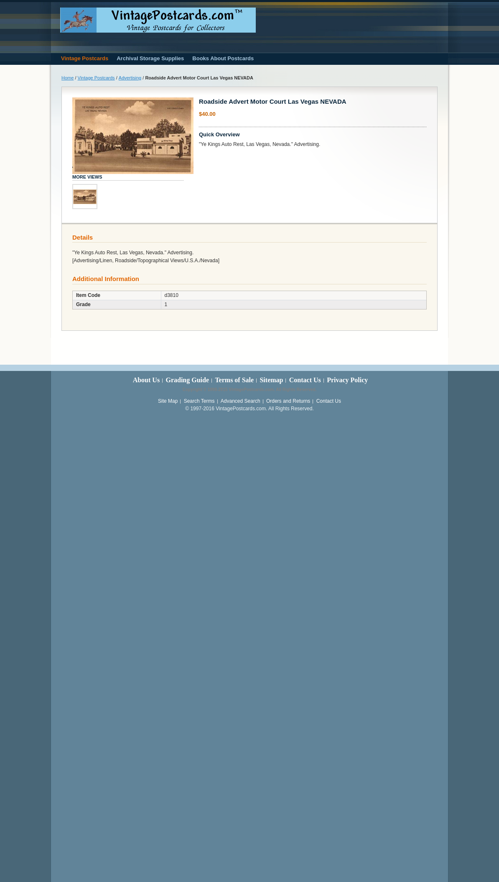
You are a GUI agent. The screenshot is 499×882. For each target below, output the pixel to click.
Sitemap (271, 379)
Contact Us (305, 379)
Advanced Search (240, 401)
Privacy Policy (347, 379)
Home (67, 77)
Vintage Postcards (96, 77)
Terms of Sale (234, 379)
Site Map (168, 401)
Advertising (130, 77)
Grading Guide (187, 379)
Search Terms (199, 401)
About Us (146, 379)
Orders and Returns (288, 401)
